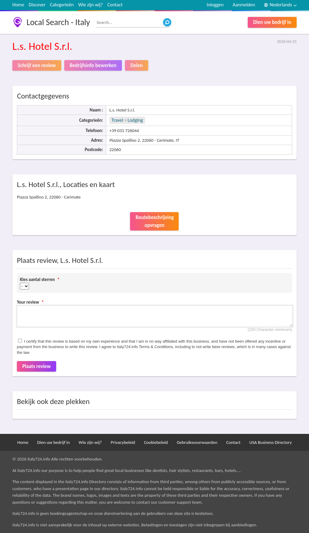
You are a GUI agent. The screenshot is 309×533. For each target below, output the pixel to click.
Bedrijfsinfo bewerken (93, 65)
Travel (117, 120)
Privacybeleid (123, 442)
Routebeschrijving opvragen (154, 221)
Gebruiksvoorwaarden (197, 442)
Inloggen (215, 5)
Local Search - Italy (58, 22)
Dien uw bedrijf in (272, 22)
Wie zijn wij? (90, 5)
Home (18, 5)
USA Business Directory (270, 442)
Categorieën (62, 5)
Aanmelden (244, 5)
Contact (115, 5)
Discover (37, 5)
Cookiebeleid (156, 442)
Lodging (135, 120)
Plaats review (36, 366)
